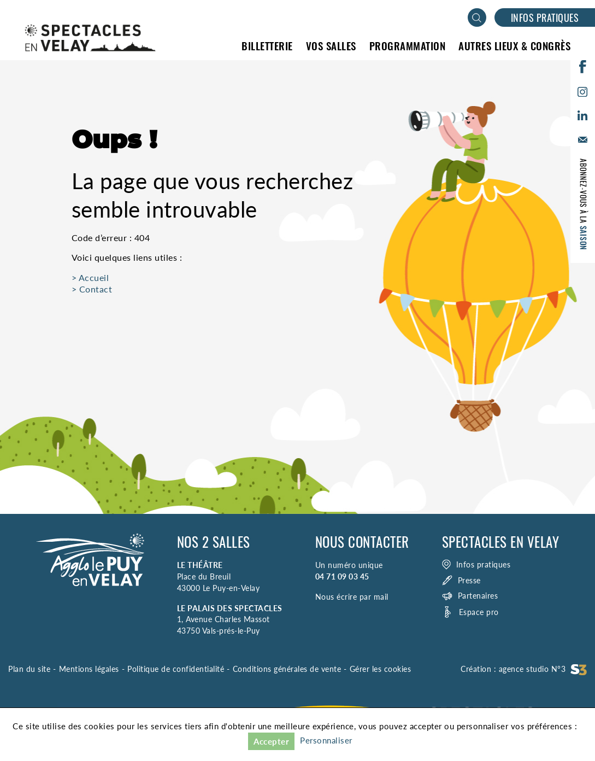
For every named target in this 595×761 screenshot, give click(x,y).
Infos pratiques (545, 17)
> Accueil (90, 277)
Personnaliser (326, 740)
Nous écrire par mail (351, 596)
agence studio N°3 (543, 669)
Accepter (271, 741)
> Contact (92, 289)
